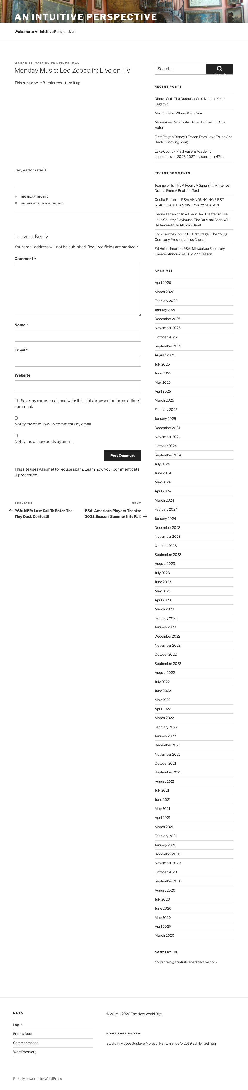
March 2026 (164, 292)
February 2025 (166, 409)
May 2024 (163, 482)
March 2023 (164, 609)
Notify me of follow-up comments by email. (53, 424)
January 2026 (165, 310)
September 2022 (168, 663)
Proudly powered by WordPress (37, 1078)
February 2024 (166, 509)
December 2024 (167, 428)
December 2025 (167, 319)
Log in (17, 1025)
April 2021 (162, 817)
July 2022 (162, 682)
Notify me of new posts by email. (43, 441)
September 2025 (168, 346)
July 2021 (162, 790)
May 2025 (163, 382)
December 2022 (167, 636)
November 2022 (167, 645)
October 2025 (166, 337)
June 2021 (163, 799)
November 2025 (168, 328)
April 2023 (163, 600)
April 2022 (163, 709)
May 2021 (162, 808)
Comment (25, 258)
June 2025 (163, 373)
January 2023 (165, 627)
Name (21, 325)
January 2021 (165, 845)
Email (21, 350)
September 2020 (168, 881)
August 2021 (165, 781)
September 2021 (168, 772)
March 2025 (164, 400)
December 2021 (167, 745)
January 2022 (165, 736)
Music (58, 203)
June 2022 (163, 691)
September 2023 (168, 555)
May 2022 (162, 700)
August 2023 (165, 563)
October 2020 (166, 872)
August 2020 (165, 890)
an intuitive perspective (86, 17)
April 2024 (163, 491)
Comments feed (25, 1043)
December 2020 (168, 854)
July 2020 (162, 899)
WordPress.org (24, 1052)
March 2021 (164, 827)
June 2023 (163, 582)
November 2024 (168, 437)
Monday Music (35, 196)
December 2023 (167, 527)
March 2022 (164, 718)
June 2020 (163, 908)
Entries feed (22, 1034)
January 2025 (165, 418)
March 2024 (164, 500)
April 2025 (163, 391)
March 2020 (164, 935)
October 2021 (165, 763)
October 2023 (166, 546)
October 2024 (166, 446)
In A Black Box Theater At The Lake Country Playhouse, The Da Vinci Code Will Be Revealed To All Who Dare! (192, 219)
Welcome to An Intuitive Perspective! (45, 31)
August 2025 (165, 355)
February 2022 (166, 727)
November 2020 (168, 863)
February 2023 (166, 618)
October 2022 (166, 654)
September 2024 (168, 455)
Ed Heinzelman (65, 63)
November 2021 (167, 754)
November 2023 (168, 536)
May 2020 (163, 917)
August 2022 (165, 672)
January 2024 (165, 518)
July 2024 (162, 464)
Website (22, 375)
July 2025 (162, 364)
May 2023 (163, 591)
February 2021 (166, 836)
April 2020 (163, 926)
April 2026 (163, 282)
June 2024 (163, 473)
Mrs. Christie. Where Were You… (179, 113)
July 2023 (162, 573)
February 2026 (166, 301)
